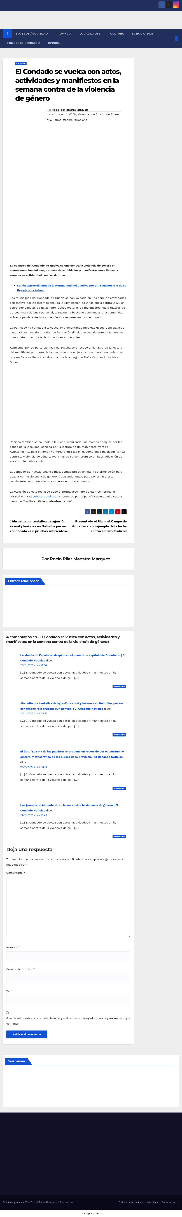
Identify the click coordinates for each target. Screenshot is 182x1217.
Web (9, 991)
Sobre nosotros (170, 1202)
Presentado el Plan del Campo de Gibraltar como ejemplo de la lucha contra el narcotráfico (99, 526)
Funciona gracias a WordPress (20, 1202)
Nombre (13, 947)
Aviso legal (152, 1202)
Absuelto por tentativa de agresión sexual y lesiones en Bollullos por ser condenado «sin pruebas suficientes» (39, 526)
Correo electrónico (20, 969)
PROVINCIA (64, 33)
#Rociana (80, 120)
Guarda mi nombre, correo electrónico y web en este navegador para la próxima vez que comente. (68, 1020)
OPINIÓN (54, 43)
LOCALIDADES (90, 33)
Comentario (15, 872)
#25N (72, 114)
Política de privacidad (131, 1202)
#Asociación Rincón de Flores (99, 114)
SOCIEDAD (20, 64)
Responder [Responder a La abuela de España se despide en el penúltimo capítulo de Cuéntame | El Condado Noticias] (119, 687)
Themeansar (67, 1202)
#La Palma (54, 120)
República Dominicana (44, 496)
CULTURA (117, 33)
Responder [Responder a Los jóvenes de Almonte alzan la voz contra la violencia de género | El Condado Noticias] (119, 837)
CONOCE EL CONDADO (23, 43)
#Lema (68, 120)
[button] (171, 38)
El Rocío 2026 (143, 33)
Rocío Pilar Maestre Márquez (70, 110)
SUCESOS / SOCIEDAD (32, 33)
